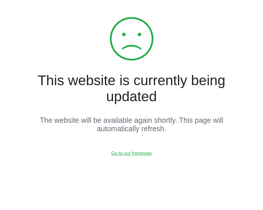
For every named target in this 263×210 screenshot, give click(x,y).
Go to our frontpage (131, 153)
